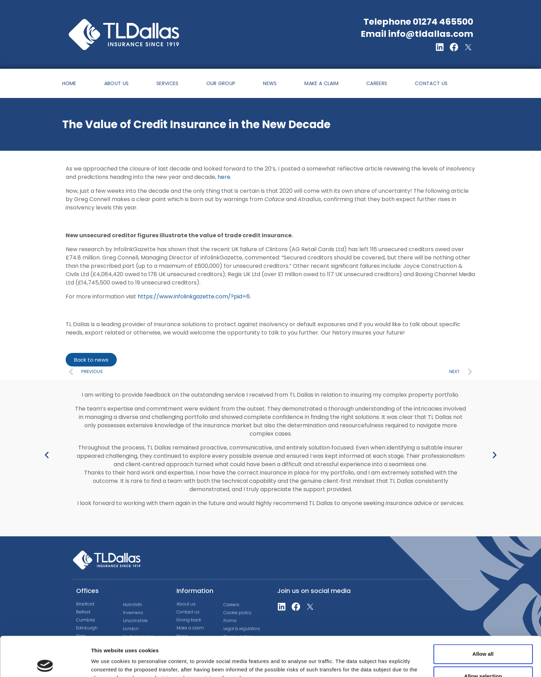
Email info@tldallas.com (417, 34)
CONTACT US (431, 83)
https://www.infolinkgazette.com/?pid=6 (194, 296)
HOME (69, 83)
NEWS (270, 83)
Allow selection (483, 636)
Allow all (483, 614)
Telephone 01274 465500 (418, 22)
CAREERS (376, 83)
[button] (46, 455)
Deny (483, 659)
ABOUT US (116, 83)
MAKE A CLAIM (321, 83)
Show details (365, 660)
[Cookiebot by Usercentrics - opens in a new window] (45, 663)
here (224, 177)
